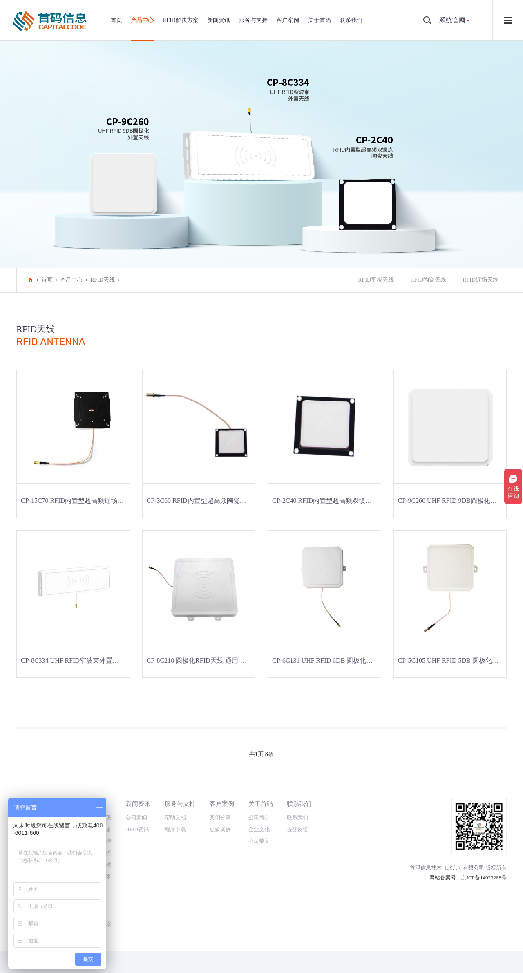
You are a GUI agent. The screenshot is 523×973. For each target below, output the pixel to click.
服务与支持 (253, 20)
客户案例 (287, 20)
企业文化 (259, 829)
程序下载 (175, 829)
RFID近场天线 (480, 280)
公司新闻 (136, 817)
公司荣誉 (259, 841)
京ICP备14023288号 (484, 877)
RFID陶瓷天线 (428, 280)
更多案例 (220, 829)
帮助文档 (175, 817)
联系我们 (351, 20)
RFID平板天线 (376, 280)
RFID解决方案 (181, 20)
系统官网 (452, 20)
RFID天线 (102, 280)
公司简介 (259, 817)
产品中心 (142, 20)
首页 (116, 20)
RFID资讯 (137, 829)
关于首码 (319, 20)
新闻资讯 (218, 20)
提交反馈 (297, 829)
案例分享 (220, 817)
